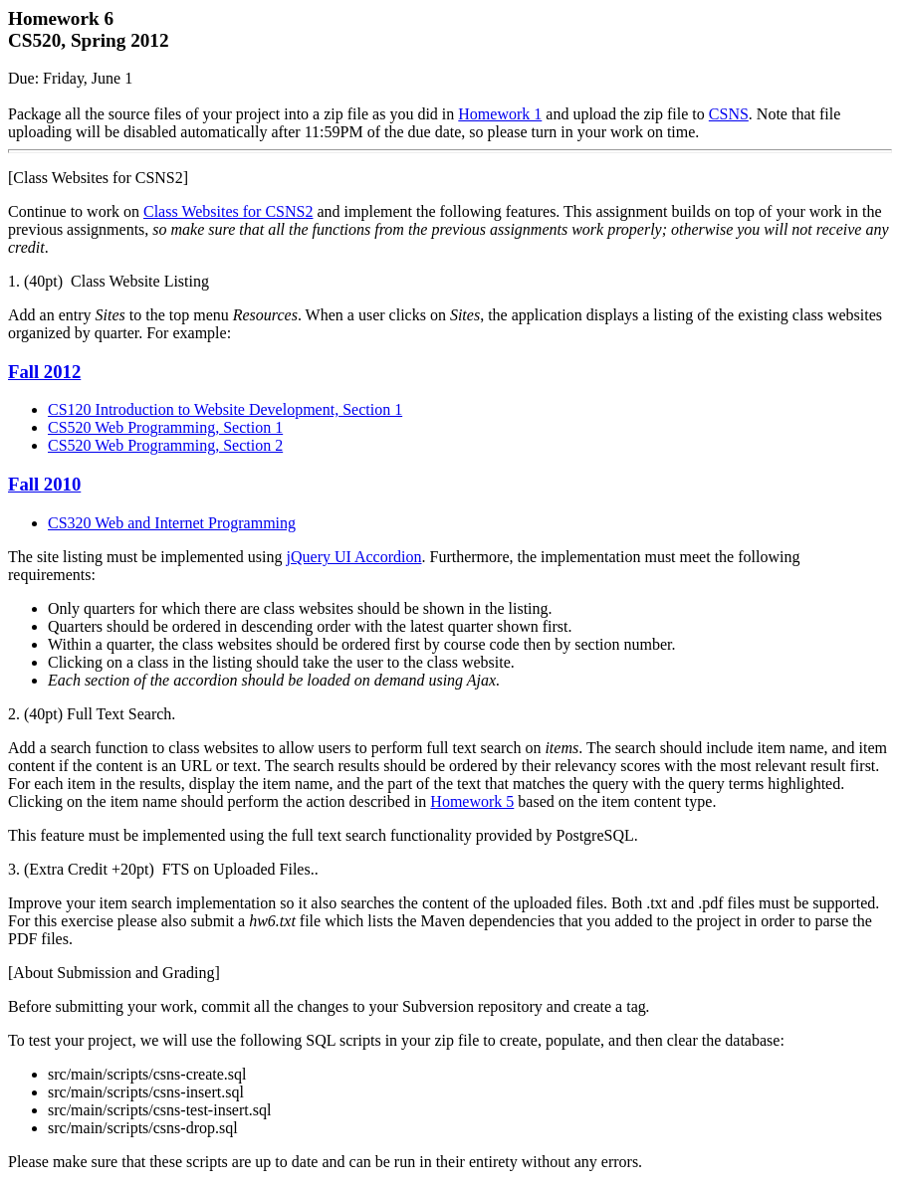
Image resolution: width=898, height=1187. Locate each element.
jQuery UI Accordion (354, 556)
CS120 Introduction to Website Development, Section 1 (225, 409)
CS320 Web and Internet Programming (172, 522)
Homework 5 (472, 801)
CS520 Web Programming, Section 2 (165, 445)
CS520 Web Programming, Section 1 (165, 427)
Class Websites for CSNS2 (228, 211)
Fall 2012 (44, 371)
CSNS (729, 113)
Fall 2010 (44, 484)
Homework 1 (500, 113)
